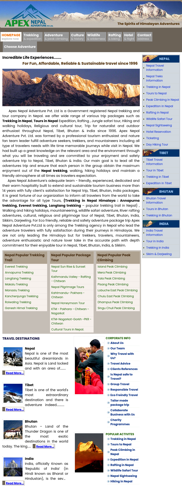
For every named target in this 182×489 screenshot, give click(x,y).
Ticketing (152, 138)
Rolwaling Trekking (18, 302)
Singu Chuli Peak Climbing (116, 308)
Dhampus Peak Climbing (115, 302)
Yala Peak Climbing (111, 278)
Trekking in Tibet (157, 177)
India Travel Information (154, 233)
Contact (144, 37)
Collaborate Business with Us (122, 412)
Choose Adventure (20, 46)
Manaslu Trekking (17, 290)
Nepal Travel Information (155, 68)
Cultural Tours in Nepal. (67, 329)
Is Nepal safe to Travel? (121, 376)
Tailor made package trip (119, 402)
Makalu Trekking (16, 284)
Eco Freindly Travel (124, 395)
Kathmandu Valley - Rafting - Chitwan (71, 279)
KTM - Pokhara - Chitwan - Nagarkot (70, 311)
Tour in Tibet (155, 170)
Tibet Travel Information (154, 162)
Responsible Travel (124, 390)
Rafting (115, 37)
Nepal (164, 58)
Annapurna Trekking (19, 272)
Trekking (32, 37)
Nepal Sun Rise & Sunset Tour (68, 269)
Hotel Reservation (158, 132)
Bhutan (166, 191)
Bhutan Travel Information (156, 200)
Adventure (56, 37)
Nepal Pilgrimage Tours (67, 287)
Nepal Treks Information (154, 78)
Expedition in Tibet (159, 183)
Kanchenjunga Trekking (21, 296)
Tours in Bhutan (157, 209)
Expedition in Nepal (124, 459)
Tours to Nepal (121, 444)
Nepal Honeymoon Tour (68, 303)
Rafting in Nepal (122, 465)
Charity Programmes (120, 422)
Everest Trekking (16, 267)
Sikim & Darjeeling (159, 254)
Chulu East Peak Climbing (116, 296)
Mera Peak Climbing (112, 272)
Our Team (117, 348)
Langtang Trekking (18, 278)
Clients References (124, 369)
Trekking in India (157, 248)
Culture (77, 37)
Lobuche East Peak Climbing (118, 290)
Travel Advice (120, 363)
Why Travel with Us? (122, 356)
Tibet (163, 153)
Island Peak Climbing (112, 267)
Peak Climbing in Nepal (122, 452)
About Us (116, 343)
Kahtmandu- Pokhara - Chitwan (68, 295)
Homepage (11, 37)
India (163, 223)
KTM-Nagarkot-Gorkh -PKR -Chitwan (71, 321)
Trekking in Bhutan (159, 215)
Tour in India (155, 241)
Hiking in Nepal (121, 481)
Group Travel (119, 384)
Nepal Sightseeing (123, 476)
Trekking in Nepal (123, 439)
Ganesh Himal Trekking (21, 308)
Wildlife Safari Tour (124, 470)
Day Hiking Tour (157, 144)
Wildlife (96, 37)
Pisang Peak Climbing (113, 284)
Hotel (129, 37)
